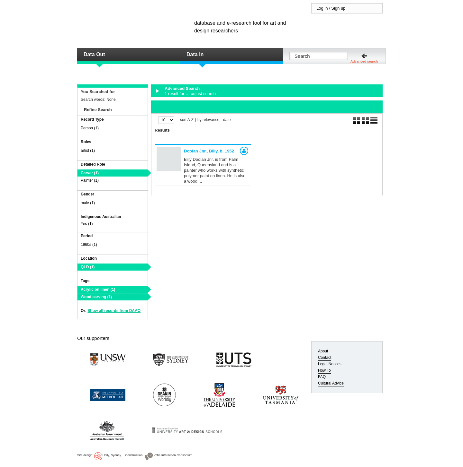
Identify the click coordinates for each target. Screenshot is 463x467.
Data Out (94, 54)
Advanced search (364, 61)
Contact (324, 357)
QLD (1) (88, 267)
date (227, 120)
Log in (322, 8)
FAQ (322, 377)
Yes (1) (87, 223)
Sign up (338, 8)
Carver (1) (90, 173)
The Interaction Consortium (174, 455)
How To (324, 370)
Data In (195, 54)
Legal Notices (329, 364)
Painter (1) (90, 180)
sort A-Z (187, 120)
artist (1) (88, 150)
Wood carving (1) (96, 297)
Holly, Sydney (112, 455)
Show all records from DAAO (114, 310)
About (323, 351)
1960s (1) (89, 244)
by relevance (208, 120)
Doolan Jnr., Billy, (209, 151)
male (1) (88, 203)
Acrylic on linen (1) (98, 289)
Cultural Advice (331, 383)
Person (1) (90, 128)
